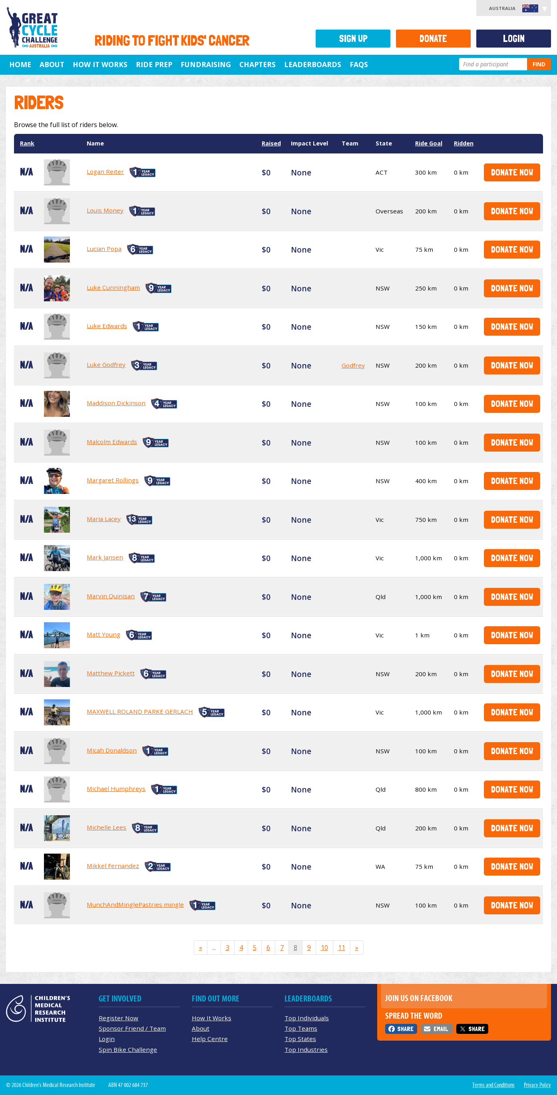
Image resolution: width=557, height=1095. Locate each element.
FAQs (359, 64)
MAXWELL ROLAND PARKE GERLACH (140, 711)
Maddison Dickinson (116, 403)
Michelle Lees (106, 827)
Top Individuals (306, 1018)
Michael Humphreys (116, 788)
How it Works (100, 64)
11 (341, 947)
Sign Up (353, 38)
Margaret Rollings (113, 480)
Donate (433, 38)
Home (20, 64)
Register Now (118, 1018)
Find (539, 64)
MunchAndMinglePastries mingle (135, 904)
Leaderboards (312, 64)
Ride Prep (154, 64)
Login (514, 38)
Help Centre (210, 1039)
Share (405, 1029)
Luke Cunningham (113, 287)
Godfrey (353, 365)
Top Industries (306, 1049)
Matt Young (103, 634)
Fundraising (206, 64)
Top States (300, 1039)
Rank (27, 143)
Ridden (463, 143)
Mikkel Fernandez (113, 866)
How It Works (211, 1018)
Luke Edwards (107, 326)
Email (441, 1029)
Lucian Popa (104, 249)
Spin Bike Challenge (128, 1049)
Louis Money (105, 210)
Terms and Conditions (493, 1085)
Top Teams (300, 1028)
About (52, 64)
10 (324, 947)
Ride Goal (428, 143)
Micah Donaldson (112, 750)
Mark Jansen (105, 557)
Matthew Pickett (111, 673)
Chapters (257, 64)
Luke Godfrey (106, 364)
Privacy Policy (537, 1085)
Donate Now (512, 172)
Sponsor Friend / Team (132, 1028)
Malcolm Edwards (112, 442)
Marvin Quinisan (111, 596)
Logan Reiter (105, 171)
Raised (271, 143)
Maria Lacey (104, 519)
